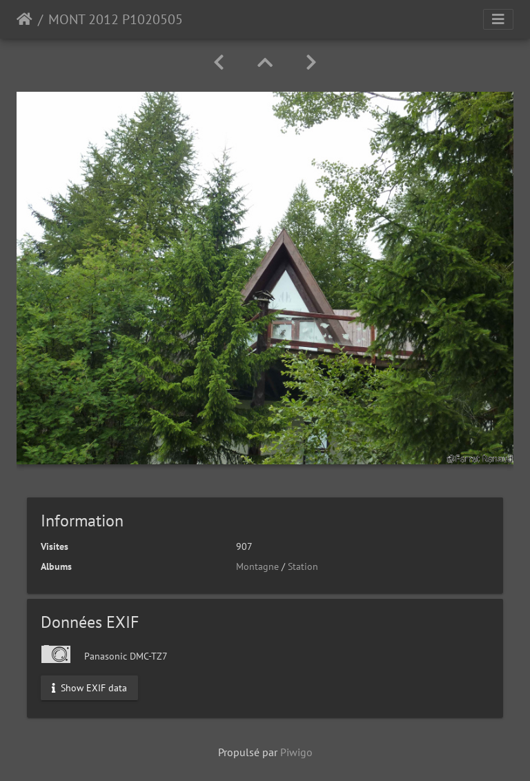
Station (303, 566)
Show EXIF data (89, 687)
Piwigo (296, 752)
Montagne (257, 566)
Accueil (24, 19)
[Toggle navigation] (498, 19)
